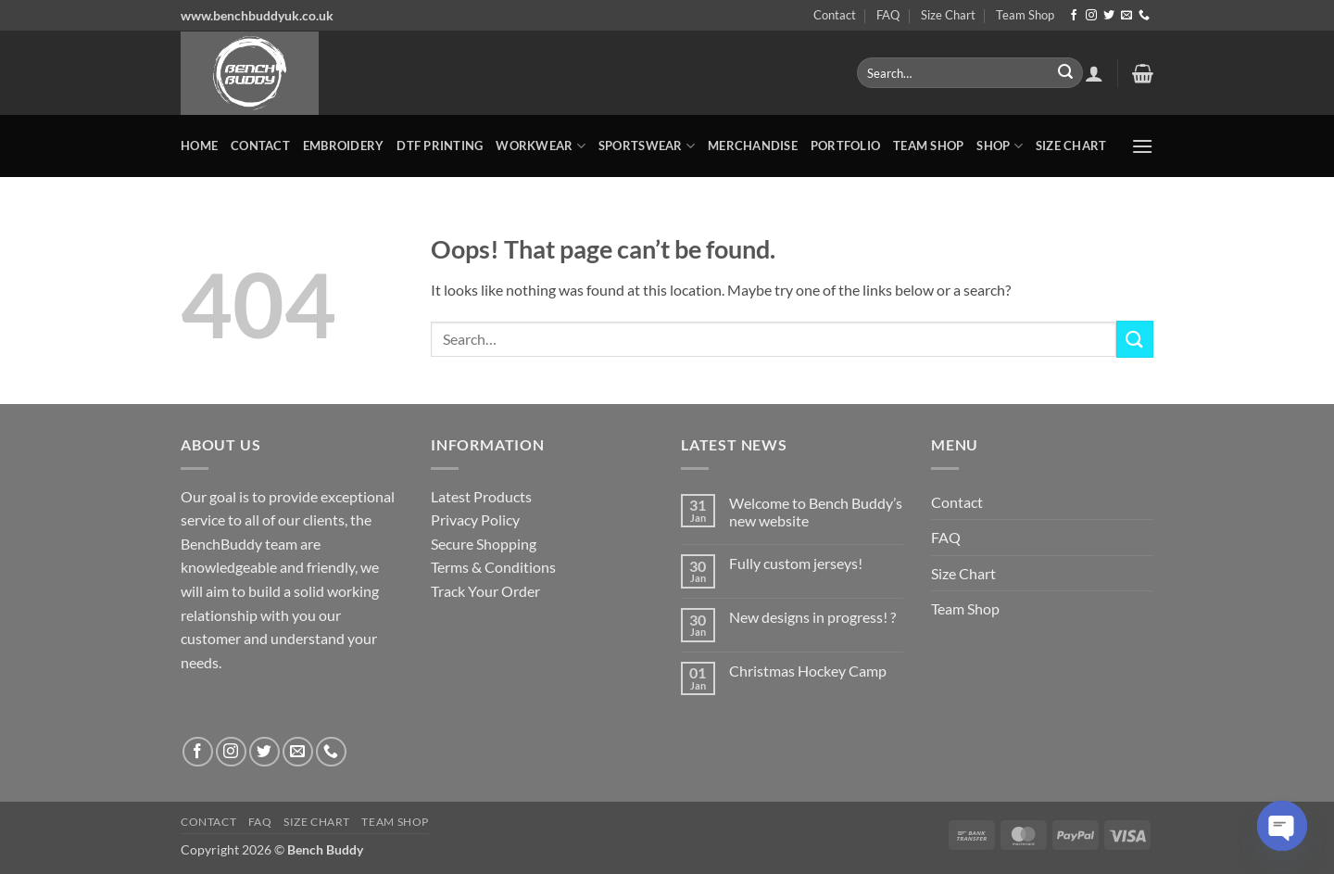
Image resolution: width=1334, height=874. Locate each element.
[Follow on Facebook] (1073, 15)
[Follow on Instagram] (1091, 15)
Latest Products (481, 496)
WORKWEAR (540, 146)
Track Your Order (485, 591)
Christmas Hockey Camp (808, 670)
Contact (834, 14)
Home (199, 145)
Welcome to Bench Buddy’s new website (815, 511)
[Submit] (1065, 73)
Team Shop (1025, 14)
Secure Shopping (483, 543)
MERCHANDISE (753, 145)
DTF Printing (439, 145)
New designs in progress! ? (812, 617)
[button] (1094, 73)
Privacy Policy (475, 519)
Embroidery (343, 145)
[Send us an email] (1126, 15)
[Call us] (1144, 15)
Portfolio (845, 145)
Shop (999, 146)
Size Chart (948, 14)
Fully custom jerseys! (795, 563)
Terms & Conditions (493, 567)
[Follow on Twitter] (1108, 15)
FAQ (888, 14)
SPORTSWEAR (646, 146)
